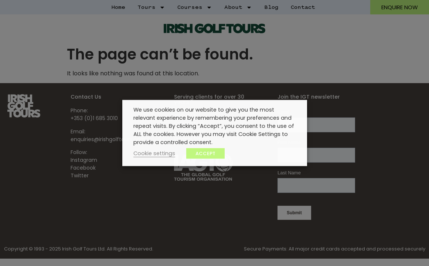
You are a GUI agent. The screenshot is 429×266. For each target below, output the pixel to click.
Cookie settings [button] (154, 153)
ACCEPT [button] (205, 153)
